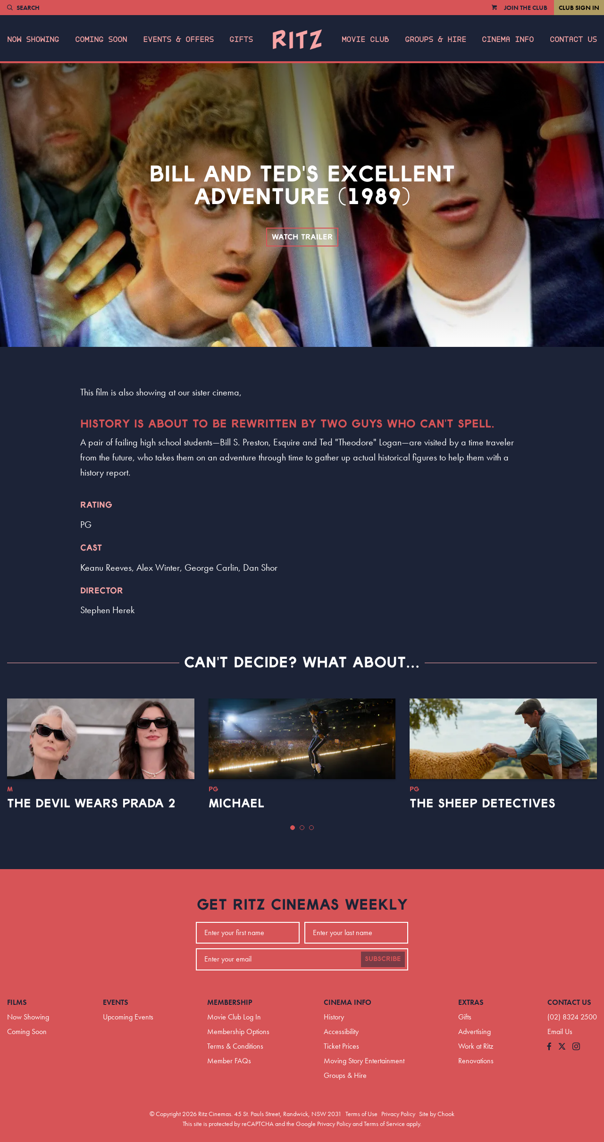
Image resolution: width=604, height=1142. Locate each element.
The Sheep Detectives (482, 803)
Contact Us (573, 39)
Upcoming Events (128, 1017)
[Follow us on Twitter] (562, 1047)
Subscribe (383, 959)
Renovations (476, 1061)
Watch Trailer (302, 237)
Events (115, 1002)
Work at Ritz (475, 1046)
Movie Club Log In (234, 1017)
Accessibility (341, 1031)
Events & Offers (178, 39)
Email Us (559, 1031)
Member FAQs (229, 1061)
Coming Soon (101, 39)
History (334, 1017)
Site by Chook (436, 1113)
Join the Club (525, 7)
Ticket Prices (341, 1046)
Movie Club (365, 39)
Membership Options (238, 1031)
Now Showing (33, 39)
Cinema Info (508, 39)
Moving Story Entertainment (364, 1061)
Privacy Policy (398, 1113)
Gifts (241, 39)
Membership (229, 1002)
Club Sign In (579, 7)
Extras (471, 1002)
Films (17, 1002)
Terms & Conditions (235, 1046)
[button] (292, 827)
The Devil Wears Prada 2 (91, 803)
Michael (236, 803)
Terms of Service (384, 1123)
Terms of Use (361, 1113)
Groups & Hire (435, 39)
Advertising (474, 1031)
